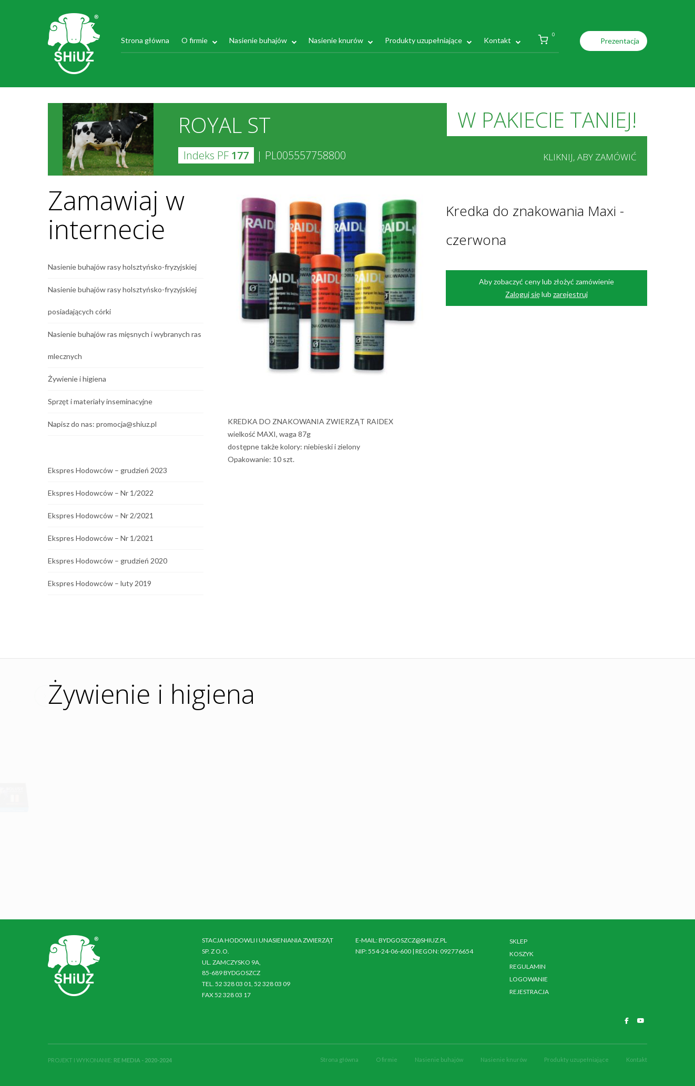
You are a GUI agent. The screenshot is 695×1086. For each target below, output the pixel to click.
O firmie (194, 40)
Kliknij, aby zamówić (590, 157)
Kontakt (497, 40)
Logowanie (528, 979)
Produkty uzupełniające (423, 40)
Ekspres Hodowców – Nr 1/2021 (101, 538)
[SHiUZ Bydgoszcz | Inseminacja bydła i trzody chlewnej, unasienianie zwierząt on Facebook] (626, 1021)
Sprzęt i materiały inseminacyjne (100, 401)
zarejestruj (570, 294)
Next (300, 695)
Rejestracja (529, 992)
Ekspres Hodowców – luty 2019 (99, 583)
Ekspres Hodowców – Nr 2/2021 (101, 515)
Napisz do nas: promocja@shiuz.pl (102, 423)
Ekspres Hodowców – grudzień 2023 (107, 470)
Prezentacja (619, 40)
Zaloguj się (522, 294)
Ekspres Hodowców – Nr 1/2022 (101, 492)
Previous (273, 695)
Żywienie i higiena (77, 378)
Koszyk (521, 954)
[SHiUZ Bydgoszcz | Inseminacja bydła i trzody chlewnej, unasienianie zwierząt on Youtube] (641, 1021)
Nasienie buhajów (258, 40)
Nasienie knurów (336, 40)
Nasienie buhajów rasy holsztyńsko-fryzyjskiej (122, 266)
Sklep (518, 941)
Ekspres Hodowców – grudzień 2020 (107, 560)
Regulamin (527, 966)
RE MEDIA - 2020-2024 (143, 1060)
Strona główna (145, 40)
